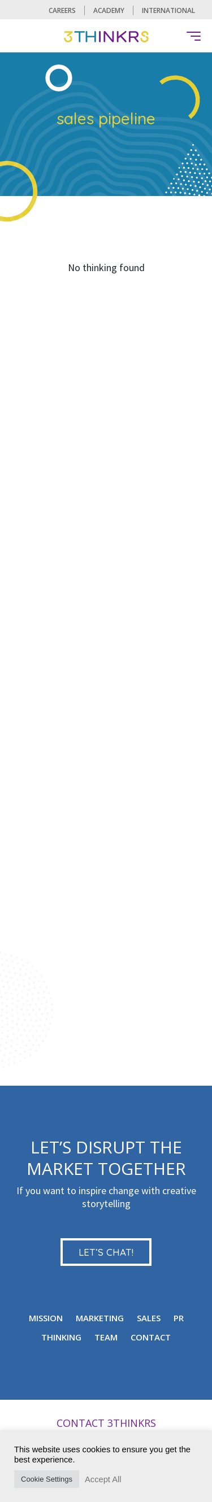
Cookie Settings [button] (46, 1479)
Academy (108, 10)
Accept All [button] (103, 1479)
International (168, 10)
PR (179, 1317)
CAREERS (62, 10)
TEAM (106, 1337)
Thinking (61, 1337)
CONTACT (151, 1337)
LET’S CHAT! (106, 1252)
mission (46, 1317)
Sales (149, 1317)
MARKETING (100, 1317)
